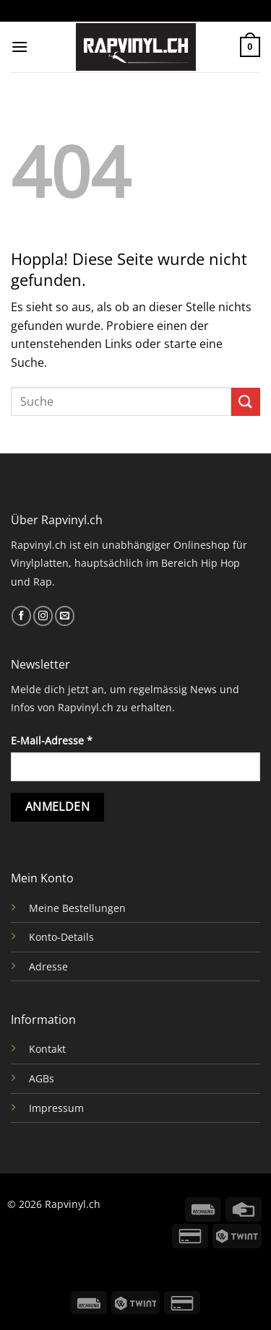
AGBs (41, 1078)
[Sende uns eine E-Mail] (64, 616)
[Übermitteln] (245, 402)
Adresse (48, 966)
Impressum (56, 1108)
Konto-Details (61, 937)
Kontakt (47, 1049)
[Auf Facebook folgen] (21, 616)
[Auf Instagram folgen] (43, 616)
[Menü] (19, 46)
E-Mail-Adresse (52, 740)
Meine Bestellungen (77, 908)
